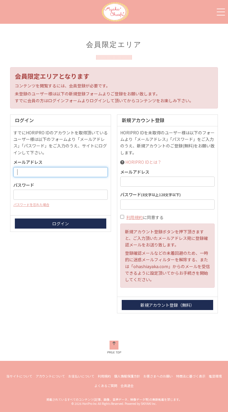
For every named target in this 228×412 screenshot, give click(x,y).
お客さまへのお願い (158, 376)
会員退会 (127, 385)
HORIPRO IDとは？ (143, 162)
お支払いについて (81, 376)
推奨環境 (215, 376)
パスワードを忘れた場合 (31, 204)
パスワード (23, 185)
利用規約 (134, 217)
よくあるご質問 (105, 385)
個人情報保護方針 (127, 376)
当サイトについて (19, 376)
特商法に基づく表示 (190, 376)
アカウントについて (50, 376)
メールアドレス (27, 162)
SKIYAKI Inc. (149, 403)
